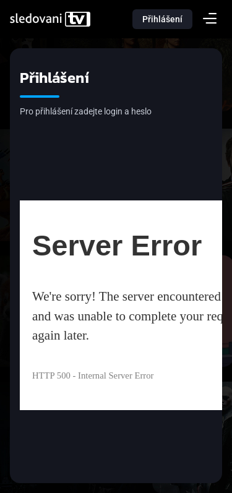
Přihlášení (162, 19)
